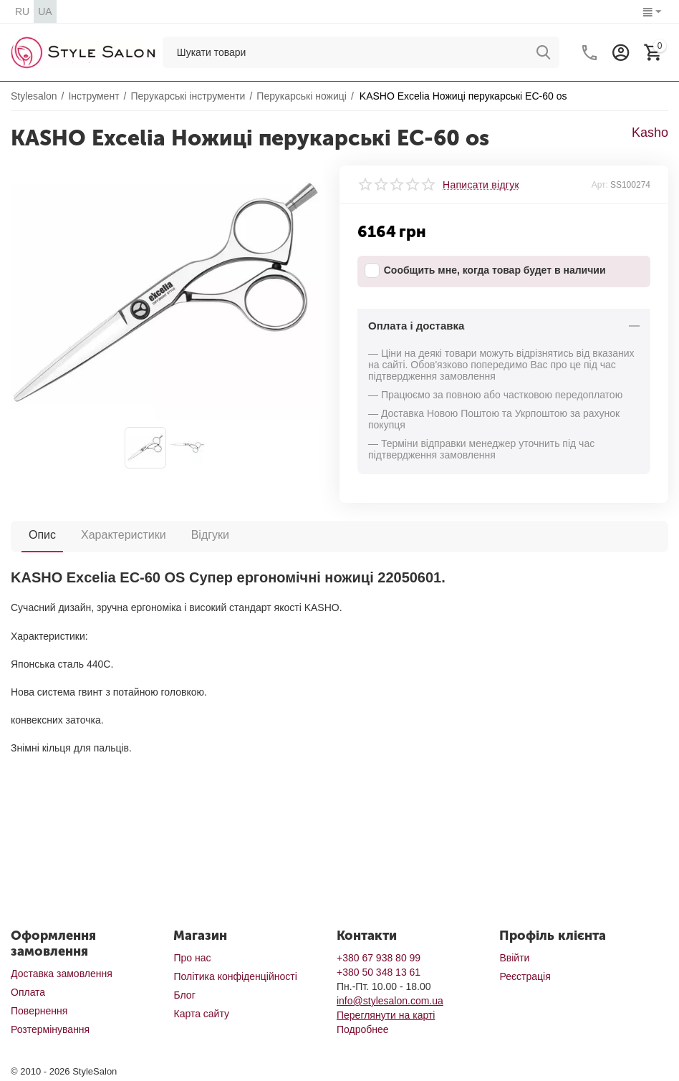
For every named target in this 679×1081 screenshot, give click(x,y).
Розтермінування (50, 1029)
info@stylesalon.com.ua (390, 1000)
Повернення (39, 1011)
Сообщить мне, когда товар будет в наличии (485, 270)
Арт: (600, 185)
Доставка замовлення (61, 973)
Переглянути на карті (386, 1015)
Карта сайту (201, 1013)
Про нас (192, 958)
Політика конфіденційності (235, 976)
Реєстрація (524, 976)
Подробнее (363, 1029)
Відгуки (210, 535)
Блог (184, 995)
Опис (42, 535)
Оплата (28, 992)
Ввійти (514, 958)
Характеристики (123, 535)
